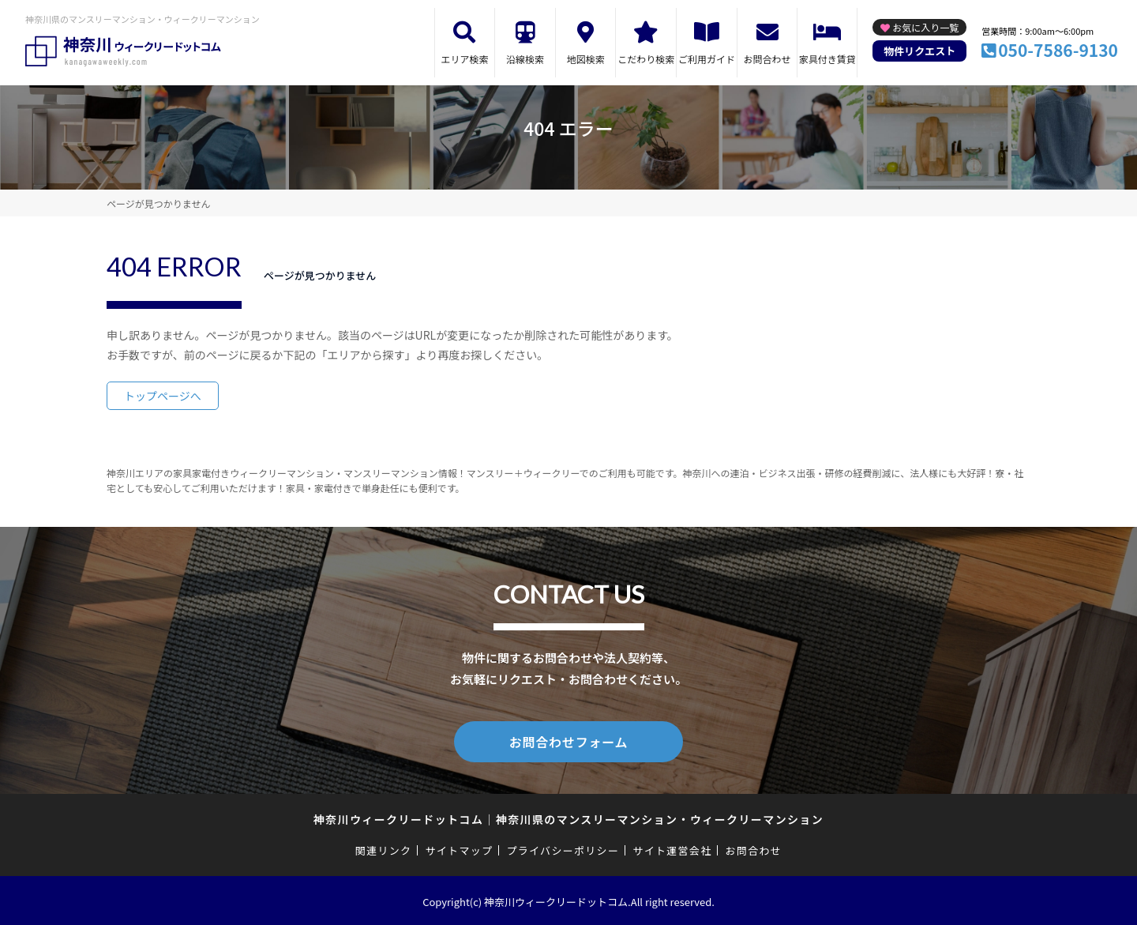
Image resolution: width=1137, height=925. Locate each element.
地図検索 (586, 59)
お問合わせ (767, 59)
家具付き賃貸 (827, 59)
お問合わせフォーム (568, 740)
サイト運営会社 (671, 847)
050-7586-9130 (1058, 50)
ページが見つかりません (158, 203)
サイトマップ (459, 847)
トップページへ (162, 396)
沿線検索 (525, 59)
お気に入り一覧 (925, 27)
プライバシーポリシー (562, 847)
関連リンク (383, 847)
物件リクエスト (919, 50)
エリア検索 (464, 59)
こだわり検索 (645, 59)
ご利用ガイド (706, 59)
